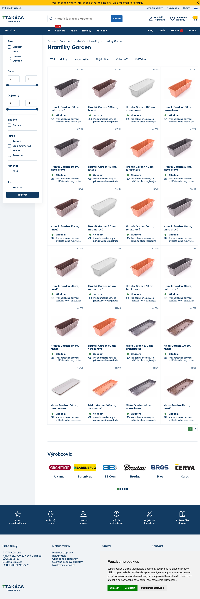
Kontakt (137, 2)
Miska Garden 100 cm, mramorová (64, 411)
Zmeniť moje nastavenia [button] (152, 588)
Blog (150, 30)
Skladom (17, 46)
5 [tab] (127, 493)
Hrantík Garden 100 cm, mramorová (140, 109)
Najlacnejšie (82, 59)
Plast (15, 171)
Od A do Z (123, 59)
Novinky (76, 30)
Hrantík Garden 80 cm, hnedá (65, 350)
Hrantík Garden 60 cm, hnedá (65, 290)
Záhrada (65, 41)
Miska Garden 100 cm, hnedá (177, 350)
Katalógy (92, 30)
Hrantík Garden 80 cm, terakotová (102, 350)
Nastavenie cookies (63, 569)
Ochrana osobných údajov (67, 565)
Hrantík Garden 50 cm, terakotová (140, 230)
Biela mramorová (22, 146)
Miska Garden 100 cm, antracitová (139, 350)
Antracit (17, 141)
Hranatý (17, 187)
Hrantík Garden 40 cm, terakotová (140, 169)
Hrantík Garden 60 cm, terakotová (140, 290)
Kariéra (175, 30)
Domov (52, 41)
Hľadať (117, 18)
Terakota (18, 155)
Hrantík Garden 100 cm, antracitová (65, 109)
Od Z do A (142, 59)
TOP (58, 59)
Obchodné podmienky (65, 562)
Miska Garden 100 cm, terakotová (102, 411)
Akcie (64, 30)
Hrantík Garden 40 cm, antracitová (65, 169)
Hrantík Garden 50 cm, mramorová (102, 230)
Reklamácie (173, 8)
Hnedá (16, 150)
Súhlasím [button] (114, 588)
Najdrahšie (103, 59)
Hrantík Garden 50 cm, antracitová (178, 169)
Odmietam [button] (130, 588)
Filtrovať (22, 194)
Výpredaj (50, 30)
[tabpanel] (60, 474)
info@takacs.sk (12, 8)
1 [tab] (118, 493)
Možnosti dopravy (154, 8)
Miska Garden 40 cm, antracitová (139, 411)
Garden (17, 125)
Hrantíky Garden (113, 41)
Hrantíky (94, 41)
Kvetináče (79, 41)
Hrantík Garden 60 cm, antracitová (178, 230)
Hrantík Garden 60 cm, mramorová (102, 290)
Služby (186, 8)
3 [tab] (122, 493)
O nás (162, 30)
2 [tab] (120, 493)
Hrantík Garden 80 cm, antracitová (178, 290)
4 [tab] (124, 493)
